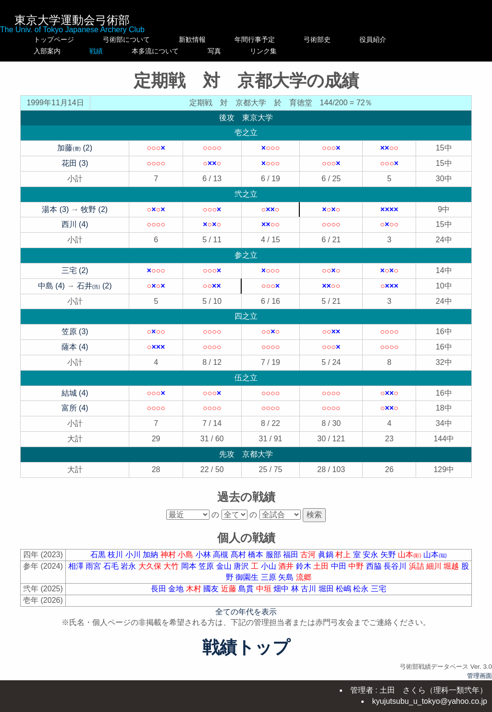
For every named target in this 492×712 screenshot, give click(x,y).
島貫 (247, 589)
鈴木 (304, 566)
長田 (159, 589)
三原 (269, 577)
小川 (134, 554)
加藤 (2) (74, 148)
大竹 (172, 566)
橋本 (256, 554)
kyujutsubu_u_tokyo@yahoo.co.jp (429, 701)
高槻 (221, 554)
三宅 (378, 589)
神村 (169, 554)
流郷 (303, 577)
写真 (275, 51)
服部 (274, 554)
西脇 (374, 566)
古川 (309, 589)
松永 (361, 589)
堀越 (452, 566)
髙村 (239, 554)
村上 (344, 554)
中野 (357, 566)
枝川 (116, 554)
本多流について (202, 51)
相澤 (77, 566)
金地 (176, 589)
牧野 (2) (94, 209)
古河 (309, 554)
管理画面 (479, 675)
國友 (212, 589)
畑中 (282, 589)
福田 (291, 554)
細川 (434, 566)
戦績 (126, 51)
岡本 (189, 566)
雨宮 (94, 566)
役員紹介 (393, 39)
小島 (186, 554)
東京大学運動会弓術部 (72, 19)
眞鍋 (326, 554)
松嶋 (344, 589)
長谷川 (395, 566)
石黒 (99, 554)
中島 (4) (51, 286)
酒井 (286, 566)
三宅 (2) (75, 270)
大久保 (150, 566)
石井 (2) (94, 286)
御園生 (247, 577)
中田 (339, 566)
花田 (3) (75, 163)
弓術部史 (337, 39)
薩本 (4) (75, 347)
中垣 (264, 589)
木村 (194, 589)
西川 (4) (75, 224)
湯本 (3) (55, 209)
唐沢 (242, 566)
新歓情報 (202, 39)
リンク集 (337, 51)
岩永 (129, 566)
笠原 (207, 566)
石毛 (112, 566)
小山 (269, 566)
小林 (204, 554)
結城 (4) (75, 393)
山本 (410, 554)
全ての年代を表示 (246, 612)
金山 (225, 566)
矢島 (286, 577)
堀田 (327, 589)
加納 (151, 554)
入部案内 (53, 51)
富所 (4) (75, 408)
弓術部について (126, 39)
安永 (371, 554)
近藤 (229, 589)
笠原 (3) (75, 331)
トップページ (54, 39)
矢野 (389, 554)
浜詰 (417, 566)
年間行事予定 (275, 39)
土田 (322, 566)
